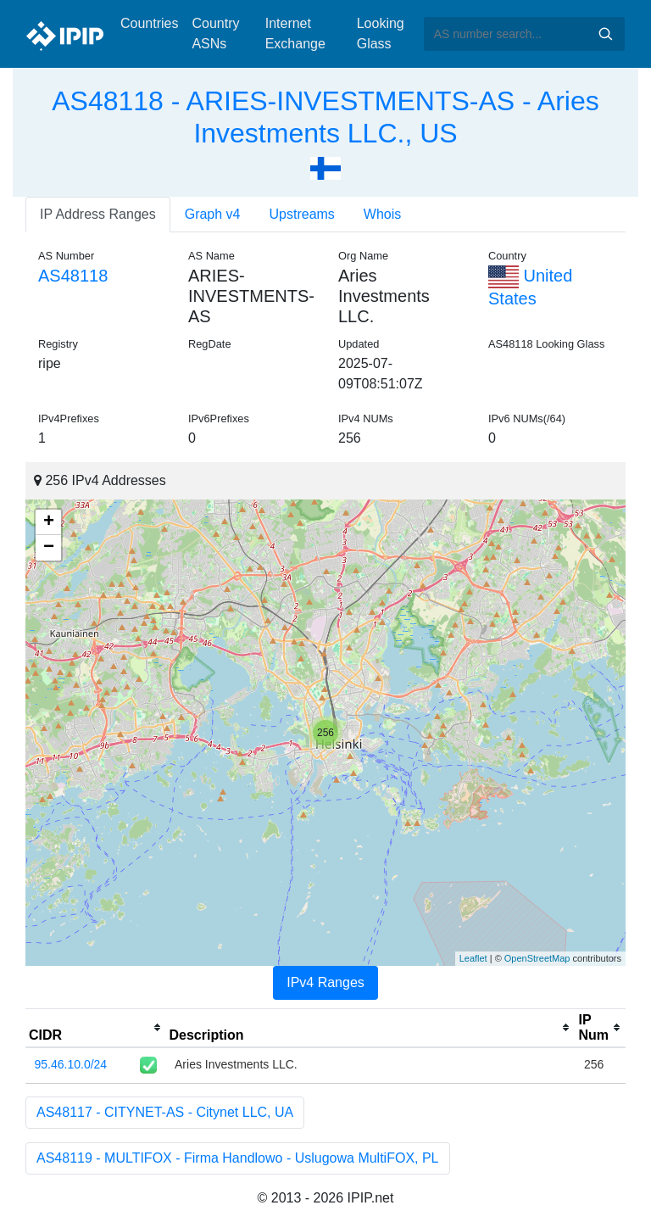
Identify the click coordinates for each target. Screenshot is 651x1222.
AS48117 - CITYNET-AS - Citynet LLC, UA (164, 1112)
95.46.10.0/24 (71, 1064)
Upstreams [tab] (302, 214)
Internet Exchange (295, 33)
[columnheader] (95, 1027)
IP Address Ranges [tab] (98, 214)
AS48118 (73, 275)
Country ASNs (215, 33)
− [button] (48, 548)
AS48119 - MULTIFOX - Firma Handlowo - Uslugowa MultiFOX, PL (237, 1158)
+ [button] (48, 522)
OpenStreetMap (537, 958)
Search (605, 34)
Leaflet (473, 958)
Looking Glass (380, 33)
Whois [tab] (382, 214)
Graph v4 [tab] (213, 214)
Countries (149, 23)
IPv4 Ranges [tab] (325, 982)
